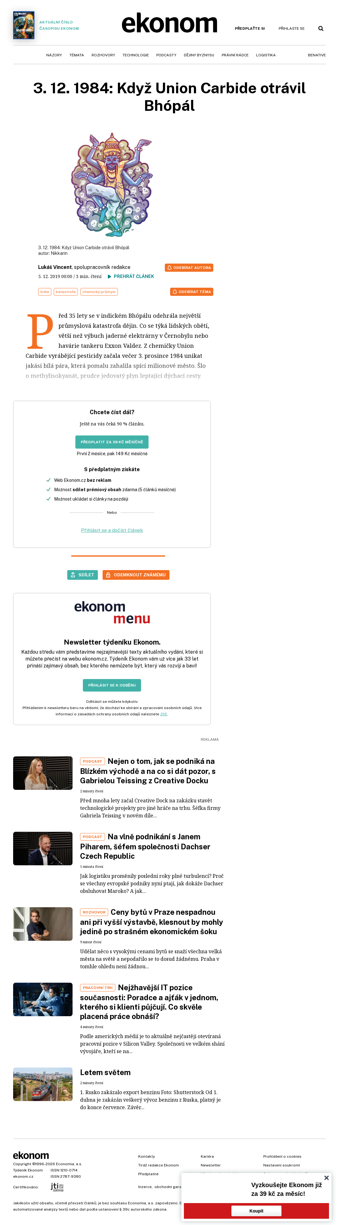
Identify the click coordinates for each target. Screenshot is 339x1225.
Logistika (266, 55)
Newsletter (211, 1165)
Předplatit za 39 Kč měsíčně (112, 442)
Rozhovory (103, 55)
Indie (44, 292)
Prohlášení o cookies (282, 1156)
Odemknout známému (140, 574)
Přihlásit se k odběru (112, 685)
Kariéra (207, 1156)
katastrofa (66, 292)
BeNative (317, 55)
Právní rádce (235, 55)
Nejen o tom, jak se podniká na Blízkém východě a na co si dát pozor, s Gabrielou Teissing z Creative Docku (148, 771)
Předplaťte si (250, 28)
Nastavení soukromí (281, 1165)
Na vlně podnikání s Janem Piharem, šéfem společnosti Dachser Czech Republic (145, 846)
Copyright (22, 1164)
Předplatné (148, 1174)
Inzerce (145, 1187)
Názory (54, 55)
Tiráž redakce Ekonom (158, 1165)
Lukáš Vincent (55, 267)
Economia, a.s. (69, 1164)
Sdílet (86, 574)
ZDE (163, 714)
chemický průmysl (99, 292)
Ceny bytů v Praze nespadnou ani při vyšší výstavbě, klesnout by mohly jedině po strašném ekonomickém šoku (151, 922)
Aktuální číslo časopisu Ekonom (46, 25)
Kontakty (146, 1156)
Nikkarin (59, 253)
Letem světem (105, 1072)
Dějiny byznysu (199, 55)
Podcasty (166, 55)
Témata (76, 55)
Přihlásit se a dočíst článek (112, 530)
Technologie (136, 55)
